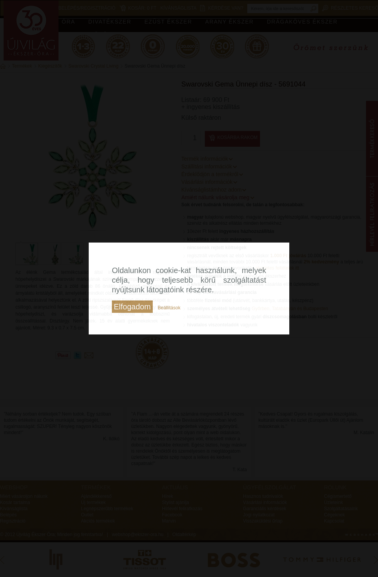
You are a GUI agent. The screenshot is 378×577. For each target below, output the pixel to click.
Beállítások (169, 308)
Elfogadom (132, 306)
